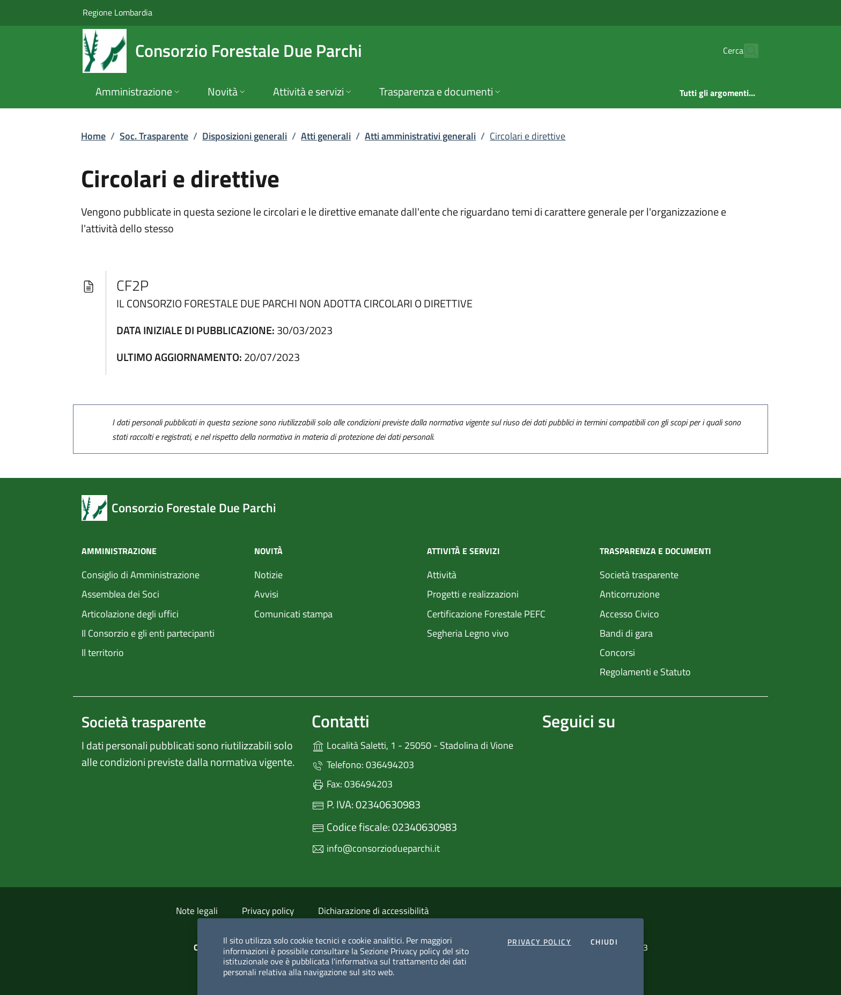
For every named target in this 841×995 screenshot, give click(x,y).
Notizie (268, 574)
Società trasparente (639, 574)
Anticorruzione (630, 594)
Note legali (197, 911)
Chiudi (604, 942)
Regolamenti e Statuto (645, 672)
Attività (441, 574)
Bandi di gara (626, 633)
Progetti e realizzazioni (473, 594)
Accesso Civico (629, 614)
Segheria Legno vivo (507, 632)
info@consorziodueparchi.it (376, 848)
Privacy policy (268, 911)
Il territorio (103, 652)
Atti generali (326, 136)
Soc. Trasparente (154, 136)
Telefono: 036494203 (363, 764)
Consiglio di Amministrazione (141, 574)
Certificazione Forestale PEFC (486, 614)
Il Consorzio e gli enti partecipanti (148, 633)
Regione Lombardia (117, 12)
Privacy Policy (539, 942)
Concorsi (617, 652)
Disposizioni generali (244, 136)
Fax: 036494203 (352, 784)
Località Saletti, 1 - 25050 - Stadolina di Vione (420, 744)
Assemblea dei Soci (120, 594)
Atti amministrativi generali (420, 136)
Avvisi (266, 594)
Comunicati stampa (293, 614)
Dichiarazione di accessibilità (373, 911)
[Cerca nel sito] (745, 51)
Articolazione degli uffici (130, 614)
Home (93, 136)
